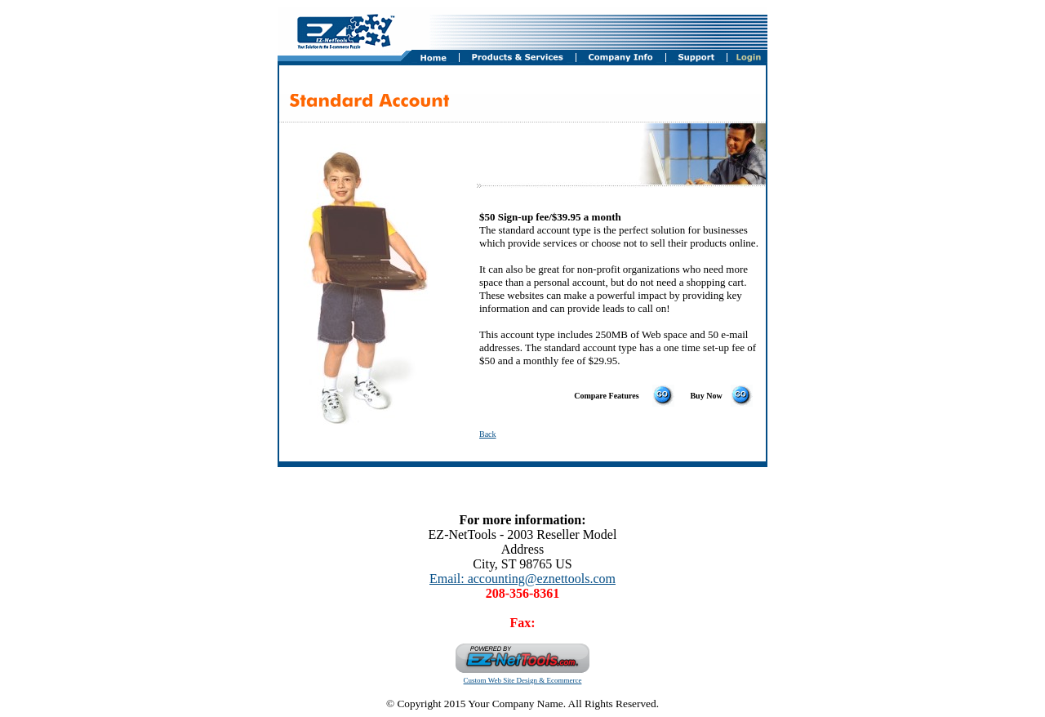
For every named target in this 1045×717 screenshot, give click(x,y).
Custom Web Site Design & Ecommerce (523, 680)
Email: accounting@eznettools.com (522, 579)
